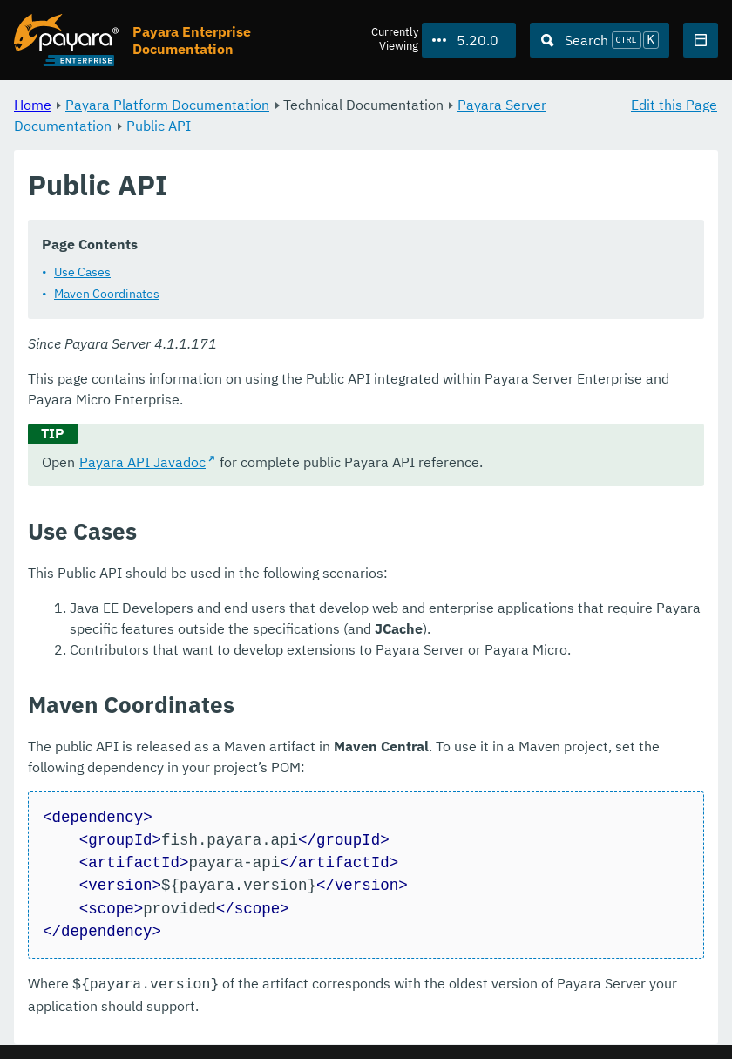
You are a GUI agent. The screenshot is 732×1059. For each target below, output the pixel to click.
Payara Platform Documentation (167, 104)
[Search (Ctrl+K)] (599, 40)
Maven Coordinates (106, 294)
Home (32, 104)
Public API (158, 125)
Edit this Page (674, 104)
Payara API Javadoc (142, 462)
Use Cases (82, 272)
